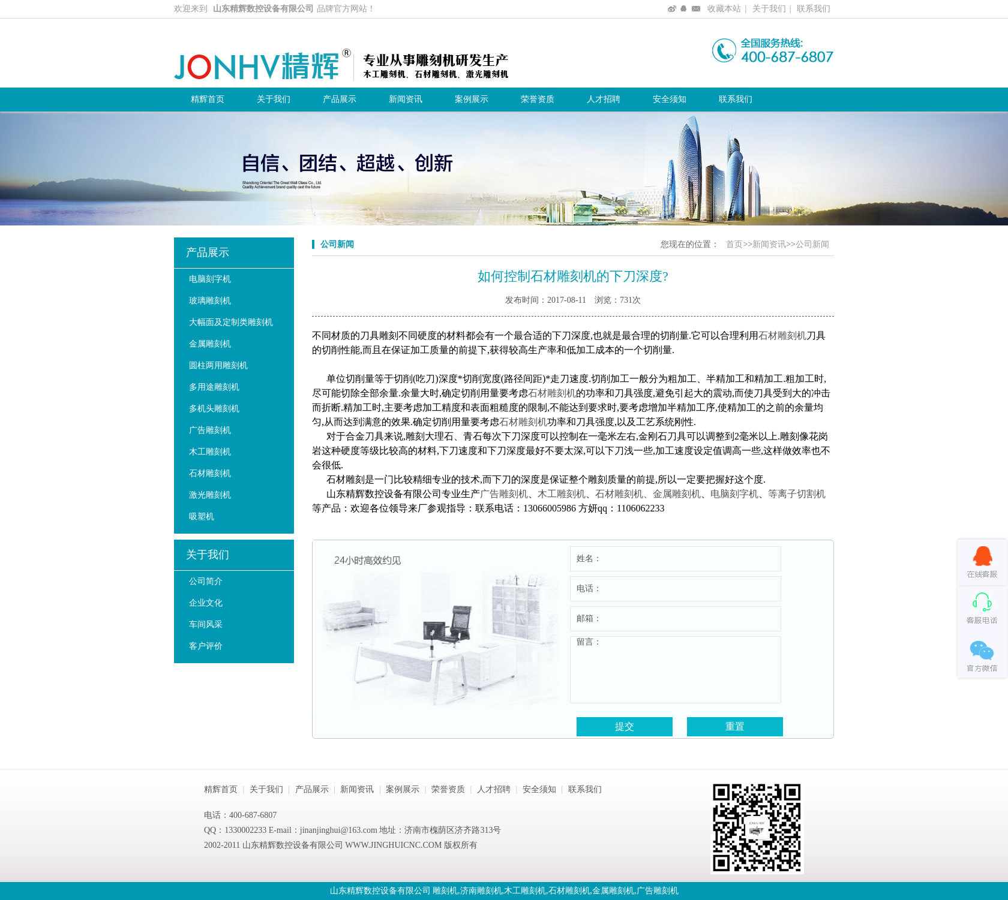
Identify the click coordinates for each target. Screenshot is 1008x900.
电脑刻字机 (210, 279)
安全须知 (669, 99)
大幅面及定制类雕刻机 (231, 322)
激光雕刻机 (210, 494)
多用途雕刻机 (214, 387)
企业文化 (206, 602)
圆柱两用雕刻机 (218, 365)
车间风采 (206, 624)
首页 (734, 244)
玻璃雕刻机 (210, 300)
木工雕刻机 (210, 451)
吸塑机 (201, 516)
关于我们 (769, 8)
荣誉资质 (537, 99)
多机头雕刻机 (214, 408)
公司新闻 (812, 244)
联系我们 (813, 8)
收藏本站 (724, 8)
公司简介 (206, 581)
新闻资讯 (405, 99)
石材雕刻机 (210, 473)
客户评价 (206, 646)
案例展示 (471, 99)
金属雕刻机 (210, 343)
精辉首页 (207, 99)
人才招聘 (603, 99)
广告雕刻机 (210, 430)
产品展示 (339, 99)
